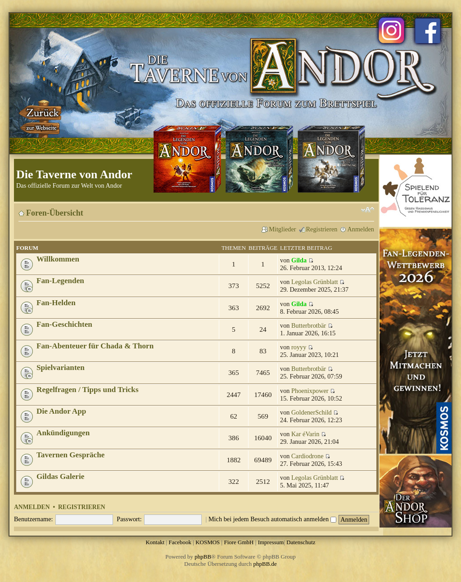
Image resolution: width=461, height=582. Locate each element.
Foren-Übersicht (54, 212)
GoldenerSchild (311, 412)
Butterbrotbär (308, 325)
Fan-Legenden (60, 280)
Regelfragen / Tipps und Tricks (87, 389)
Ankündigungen (63, 433)
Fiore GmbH (238, 542)
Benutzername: (33, 519)
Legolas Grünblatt (314, 281)
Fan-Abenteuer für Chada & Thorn (95, 346)
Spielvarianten (60, 367)
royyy (298, 347)
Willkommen (57, 259)
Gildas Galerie (60, 476)
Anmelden (360, 229)
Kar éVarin (305, 434)
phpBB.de (265, 563)
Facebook (179, 542)
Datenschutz (300, 542)
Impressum (271, 542)
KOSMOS (207, 542)
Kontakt (154, 542)
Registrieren (322, 229)
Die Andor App (61, 411)
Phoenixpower (310, 390)
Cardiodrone (307, 456)
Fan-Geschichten (64, 324)
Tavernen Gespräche (70, 455)
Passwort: (129, 519)
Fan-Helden (56, 302)
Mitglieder (282, 229)
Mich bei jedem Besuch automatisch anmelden (272, 519)
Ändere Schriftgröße (367, 210)
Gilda (299, 260)
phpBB (202, 556)
